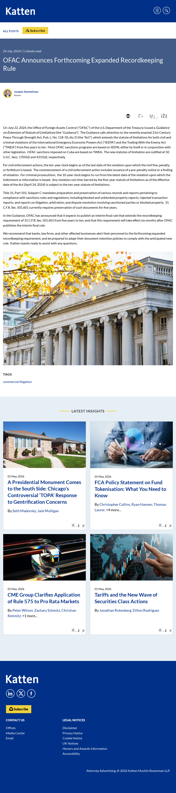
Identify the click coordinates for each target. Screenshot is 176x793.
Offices (11, 728)
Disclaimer (70, 728)
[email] (127, 116)
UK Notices (70, 743)
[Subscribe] (35, 30)
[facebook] (164, 116)
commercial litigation (17, 382)
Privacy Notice (73, 733)
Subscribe (18, 709)
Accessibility (71, 753)
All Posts (11, 31)
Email (9, 738)
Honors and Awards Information (85, 748)
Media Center (15, 733)
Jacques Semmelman (26, 91)
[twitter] (140, 116)
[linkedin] (152, 116)
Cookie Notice (72, 738)
